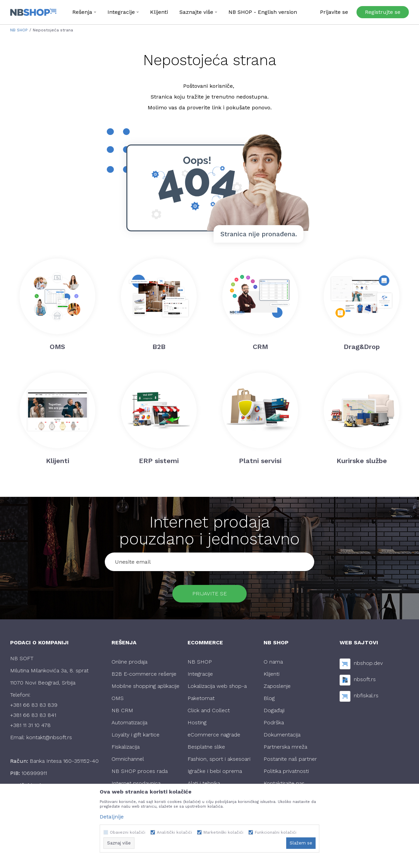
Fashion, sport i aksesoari (219, 759)
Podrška (274, 722)
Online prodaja (129, 662)
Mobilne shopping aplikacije (145, 686)
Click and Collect (209, 710)
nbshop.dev (368, 663)
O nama (273, 662)
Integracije (200, 674)
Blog (269, 698)
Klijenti (271, 674)
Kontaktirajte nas (284, 783)
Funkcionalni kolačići (275, 832)
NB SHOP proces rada (140, 771)
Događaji (274, 710)
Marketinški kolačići (223, 832)
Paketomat (201, 698)
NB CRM (122, 710)
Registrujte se (382, 12)
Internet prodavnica (136, 783)
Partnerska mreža (285, 747)
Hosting (197, 722)
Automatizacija (129, 722)
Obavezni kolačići (127, 832)
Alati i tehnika (204, 783)
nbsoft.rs (365, 679)
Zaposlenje (277, 686)
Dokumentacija (282, 734)
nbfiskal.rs (366, 695)
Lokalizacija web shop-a (217, 686)
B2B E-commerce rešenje (144, 674)
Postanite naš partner (290, 759)
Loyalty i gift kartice (135, 734)
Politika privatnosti (286, 771)
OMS (118, 698)
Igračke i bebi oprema (215, 771)
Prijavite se (209, 593)
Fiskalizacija (126, 747)
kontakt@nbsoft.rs (49, 737)
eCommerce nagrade (214, 734)
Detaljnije (112, 816)
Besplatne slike (206, 747)
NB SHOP (19, 30)
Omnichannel (128, 759)
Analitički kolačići (174, 832)
